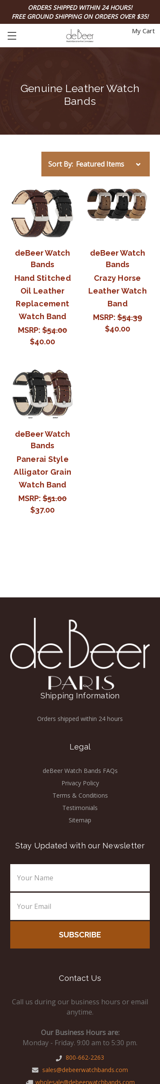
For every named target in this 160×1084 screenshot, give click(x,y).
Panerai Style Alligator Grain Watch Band (42, 472)
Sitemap (80, 820)
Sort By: (60, 164)
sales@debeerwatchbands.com (80, 1070)
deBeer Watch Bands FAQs (80, 771)
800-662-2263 (80, 1057)
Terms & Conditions (80, 795)
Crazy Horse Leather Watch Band (117, 291)
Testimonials (80, 808)
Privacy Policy (80, 783)
